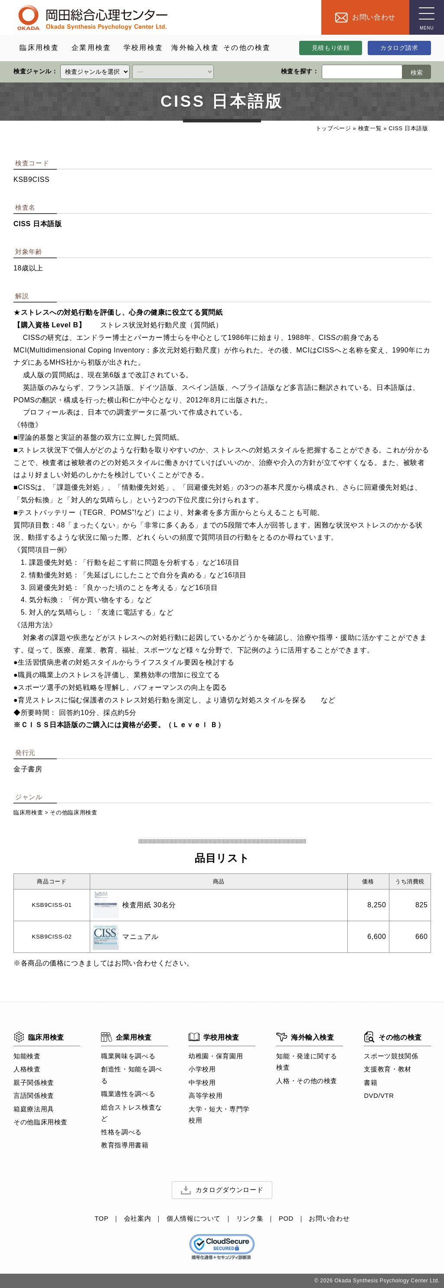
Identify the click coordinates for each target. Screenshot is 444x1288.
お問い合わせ (329, 1219)
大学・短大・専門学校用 (219, 1115)
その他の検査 (392, 1037)
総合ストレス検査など (131, 1113)
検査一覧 (370, 128)
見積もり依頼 (330, 47)
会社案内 (137, 1219)
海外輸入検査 (305, 1037)
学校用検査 (214, 1037)
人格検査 (27, 1069)
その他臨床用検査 (73, 812)
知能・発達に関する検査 (306, 1062)
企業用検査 (126, 1037)
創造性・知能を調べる (131, 1075)
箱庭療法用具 (33, 1109)
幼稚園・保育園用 (216, 1056)
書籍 (370, 1082)
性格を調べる (121, 1132)
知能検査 (27, 1056)
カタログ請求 (399, 47)
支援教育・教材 (387, 1069)
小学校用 (202, 1069)
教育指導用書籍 (124, 1145)
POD (286, 1219)
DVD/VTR (379, 1096)
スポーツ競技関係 (391, 1056)
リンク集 (250, 1219)
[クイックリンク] (95, 72)
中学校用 (202, 1082)
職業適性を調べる (128, 1094)
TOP (101, 1219)
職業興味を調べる (128, 1056)
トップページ (333, 128)
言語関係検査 (33, 1096)
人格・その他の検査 (306, 1080)
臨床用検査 (28, 812)
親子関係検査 (33, 1082)
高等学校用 (205, 1096)
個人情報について (193, 1219)
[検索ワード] (361, 72)
